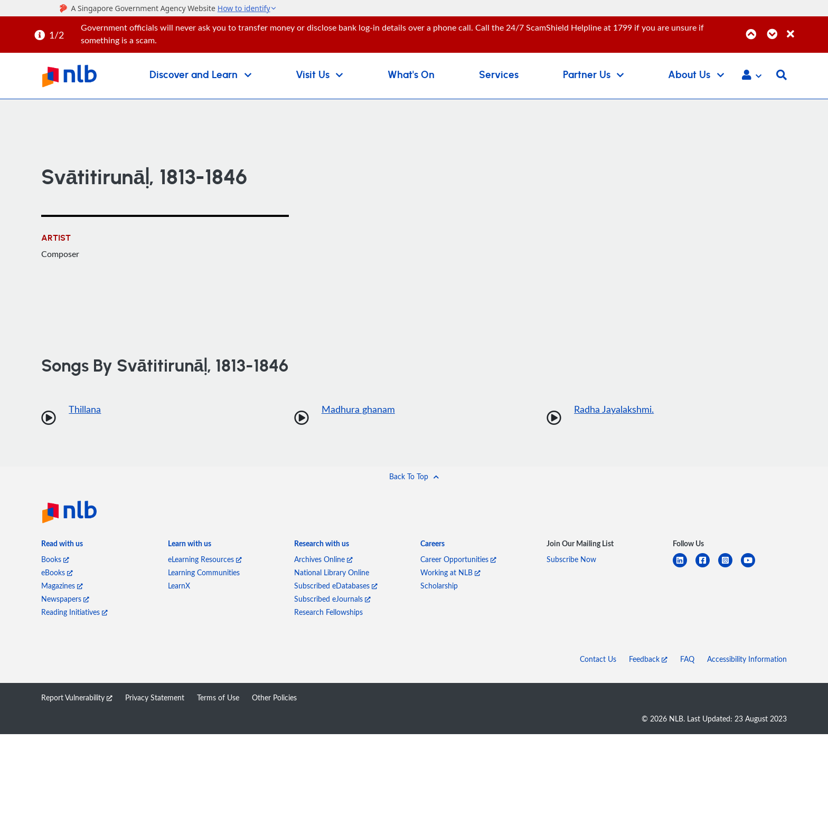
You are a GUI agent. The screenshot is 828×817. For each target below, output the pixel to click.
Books (55, 559)
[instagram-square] (729, 566)
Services (499, 75)
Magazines (62, 586)
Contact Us (598, 659)
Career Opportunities (458, 559)
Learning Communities (204, 572)
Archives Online (323, 559)
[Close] (805, 28)
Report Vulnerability (76, 697)
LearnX (179, 586)
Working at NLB (450, 572)
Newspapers (65, 599)
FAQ (687, 659)
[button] (751, 76)
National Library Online (331, 572)
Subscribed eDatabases (336, 586)
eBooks (57, 572)
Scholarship (439, 586)
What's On (411, 75)
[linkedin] (684, 566)
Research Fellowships (328, 612)
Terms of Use (218, 697)
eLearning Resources (205, 559)
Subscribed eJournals (332, 599)
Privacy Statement (154, 697)
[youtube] (752, 566)
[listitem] (62, 545)
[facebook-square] (706, 566)
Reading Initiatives (74, 612)
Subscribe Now (571, 559)
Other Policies (274, 697)
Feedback (648, 659)
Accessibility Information (747, 659)
